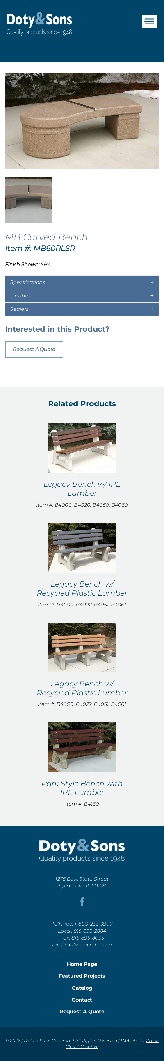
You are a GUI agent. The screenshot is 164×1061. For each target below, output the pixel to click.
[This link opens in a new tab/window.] (82, 905)
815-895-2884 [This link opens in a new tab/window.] (90, 931)
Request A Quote (34, 349)
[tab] (82, 282)
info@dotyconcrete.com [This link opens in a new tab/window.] (82, 945)
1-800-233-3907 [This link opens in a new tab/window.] (93, 924)
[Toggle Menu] (149, 21)
